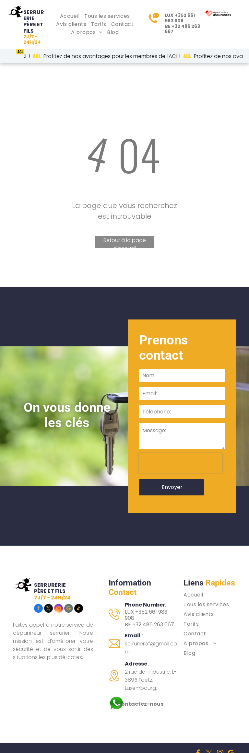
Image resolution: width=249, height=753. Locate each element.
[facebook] (38, 586)
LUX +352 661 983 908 (146, 592)
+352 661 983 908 (180, 18)
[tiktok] (78, 586)
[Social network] (68, 586)
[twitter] (48, 586)
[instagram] (58, 586)
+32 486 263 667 (182, 29)
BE (128, 602)
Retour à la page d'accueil (124, 242)
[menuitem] (70, 16)
